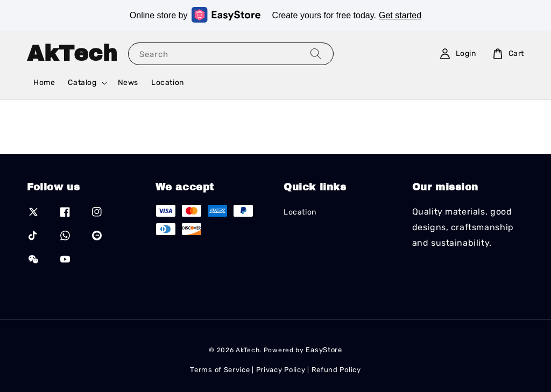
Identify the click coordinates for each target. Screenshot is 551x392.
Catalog (82, 82)
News (128, 82)
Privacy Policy (281, 370)
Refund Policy (336, 370)
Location (167, 82)
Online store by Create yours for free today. (275, 15)
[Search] (316, 53)
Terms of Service (220, 370)
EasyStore (324, 350)
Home (44, 82)
